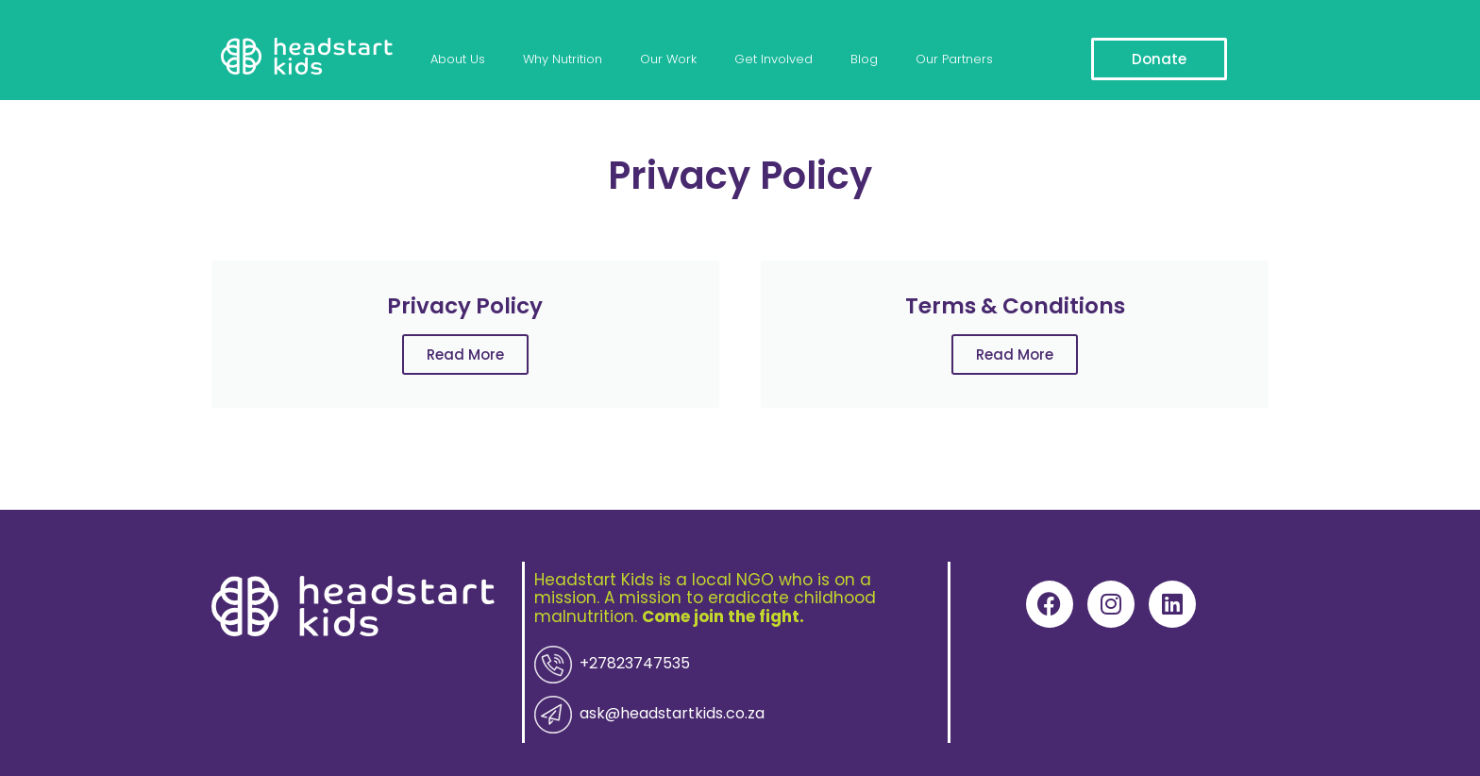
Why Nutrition (555, 59)
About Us (455, 59)
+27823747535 (602, 664)
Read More (465, 354)
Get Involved (754, 59)
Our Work (655, 59)
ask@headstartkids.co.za (631, 713)
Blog (839, 59)
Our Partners (924, 59)
